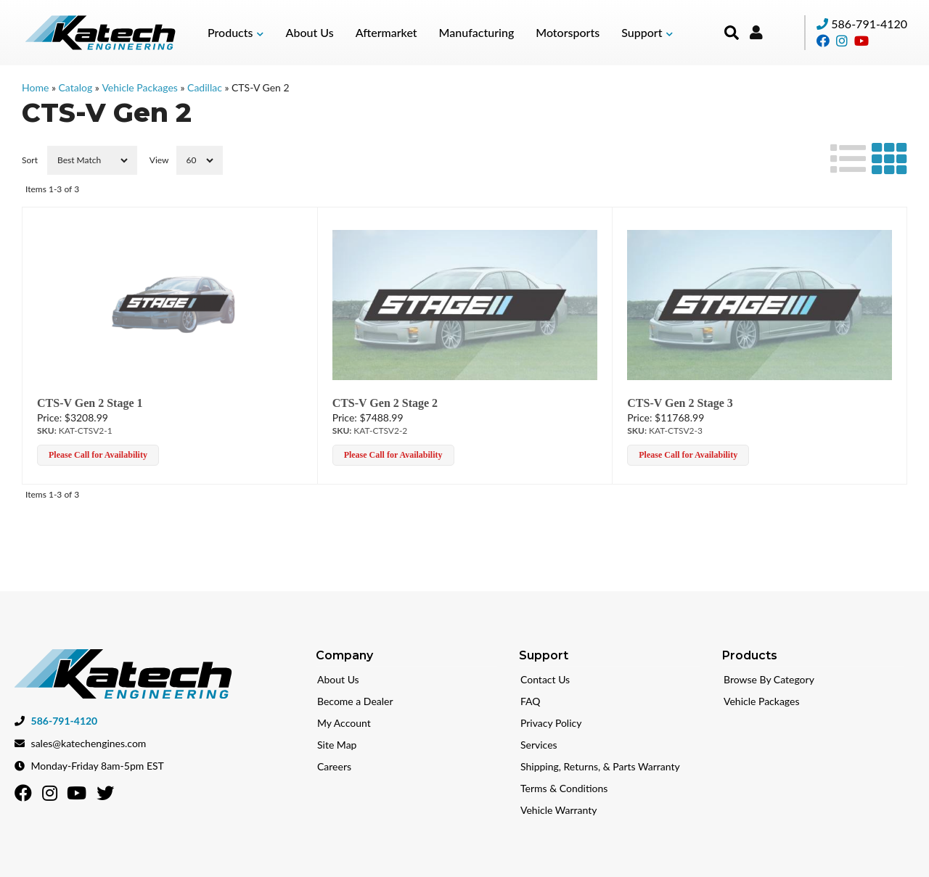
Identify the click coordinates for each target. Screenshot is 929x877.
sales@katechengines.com (89, 737)
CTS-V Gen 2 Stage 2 (385, 403)
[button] (236, 32)
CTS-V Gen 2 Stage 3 (680, 403)
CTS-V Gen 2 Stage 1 (90, 403)
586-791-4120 (869, 23)
